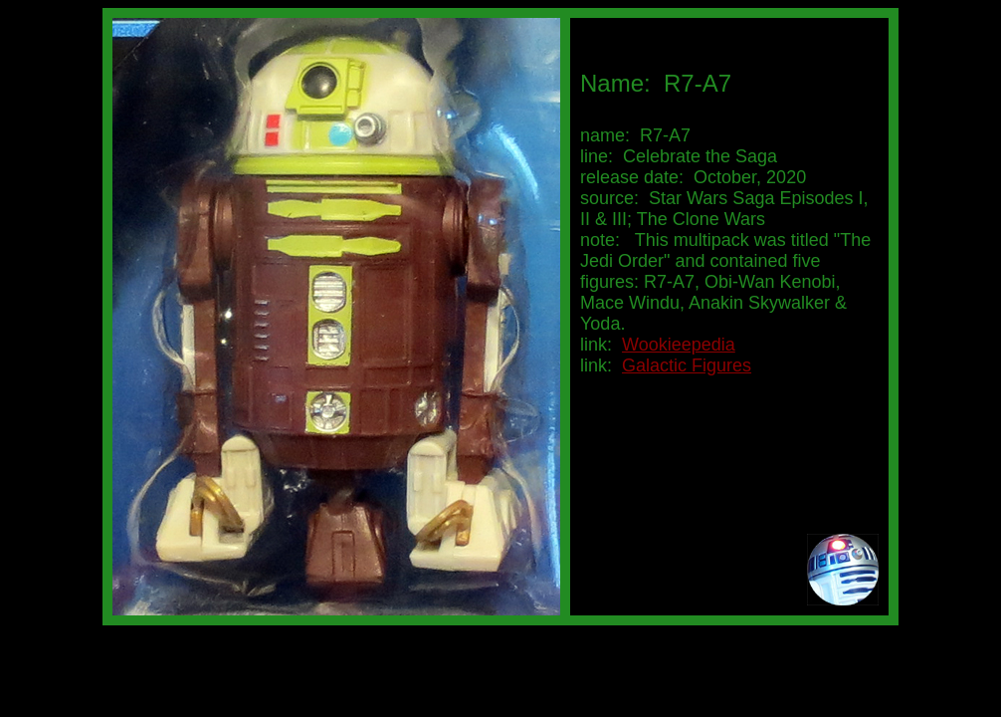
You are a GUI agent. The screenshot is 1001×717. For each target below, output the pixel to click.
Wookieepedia (678, 345)
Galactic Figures (686, 365)
